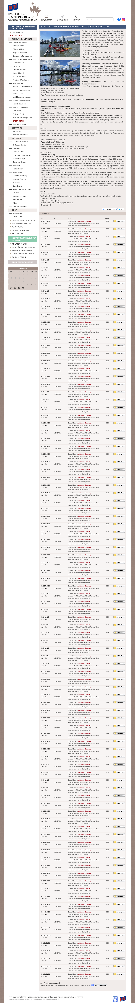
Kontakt (76, 16)
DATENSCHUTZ (44, 997)
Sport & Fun (16, 120)
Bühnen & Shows (17, 49)
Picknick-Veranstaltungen (20, 189)
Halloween (14, 165)
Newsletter (46, 16)
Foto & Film (15, 66)
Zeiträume (15, 127)
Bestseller (16, 233)
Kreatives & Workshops (19, 79)
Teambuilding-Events (20, 250)
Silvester (14, 192)
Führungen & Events (20, 38)
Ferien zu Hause (16, 151)
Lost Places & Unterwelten (20, 97)
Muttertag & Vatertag (18, 175)
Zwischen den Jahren (18, 134)
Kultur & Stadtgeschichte (19, 90)
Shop (13, 209)
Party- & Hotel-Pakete (18, 107)
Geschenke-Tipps (17, 158)
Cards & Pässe (16, 216)
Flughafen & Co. (16, 62)
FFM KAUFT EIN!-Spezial (20, 155)
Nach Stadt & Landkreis (22, 220)
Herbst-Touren (16, 168)
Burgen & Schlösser (18, 52)
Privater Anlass (18, 243)
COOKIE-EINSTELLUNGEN (61, 997)
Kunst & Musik (16, 93)
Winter (13, 203)
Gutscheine (62, 16)
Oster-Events (15, 185)
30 (23, 288)
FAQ (10, 997)
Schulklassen (17, 256)
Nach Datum (16, 32)
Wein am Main (16, 199)
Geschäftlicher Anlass (22, 247)
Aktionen (15, 138)
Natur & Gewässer (17, 103)
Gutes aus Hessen (17, 162)
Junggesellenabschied (22, 253)
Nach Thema (16, 35)
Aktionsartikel (15, 213)
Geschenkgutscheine (21, 262)
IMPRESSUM (32, 997)
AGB (74, 997)
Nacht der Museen (17, 179)
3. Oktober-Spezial (17, 144)
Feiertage (14, 148)
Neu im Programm (19, 230)
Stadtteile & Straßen (18, 124)
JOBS (24, 997)
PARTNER (17, 997)
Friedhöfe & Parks (17, 69)
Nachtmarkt (15, 182)
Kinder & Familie (16, 73)
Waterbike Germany (84, 221)
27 (11, 288)
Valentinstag (15, 131)
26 (35, 285)
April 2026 (23, 268)
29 (19, 288)
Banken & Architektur (18, 42)
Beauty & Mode (16, 45)
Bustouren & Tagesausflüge (20, 55)
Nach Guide (16, 226)
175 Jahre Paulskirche (18, 141)
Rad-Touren (15, 110)
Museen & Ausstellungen (19, 100)
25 (31, 285)
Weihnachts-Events (17, 196)
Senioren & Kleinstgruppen (20, 117)
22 (19, 285)
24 (27, 285)
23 (23, 285)
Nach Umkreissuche (20, 223)
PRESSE (80, 997)
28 (15, 288)
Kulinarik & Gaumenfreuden (20, 86)
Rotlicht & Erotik (16, 114)
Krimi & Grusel (16, 83)
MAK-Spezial (15, 172)
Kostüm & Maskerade (18, 76)
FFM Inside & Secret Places (20, 59)
